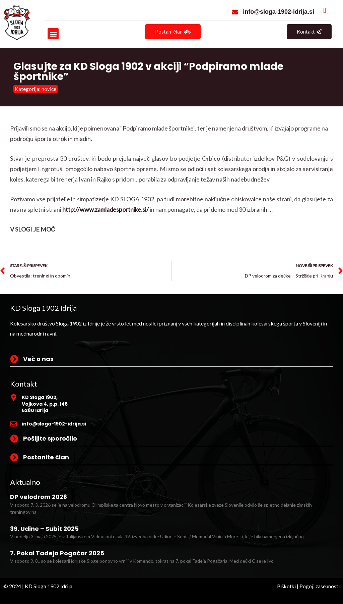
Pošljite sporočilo (50, 438)
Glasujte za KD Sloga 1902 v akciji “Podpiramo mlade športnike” (148, 71)
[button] (53, 33)
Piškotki (285, 586)
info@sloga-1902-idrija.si (278, 11)
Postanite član (46, 457)
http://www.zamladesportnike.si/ (105, 209)
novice (49, 89)
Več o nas (38, 359)
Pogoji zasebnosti (319, 586)
